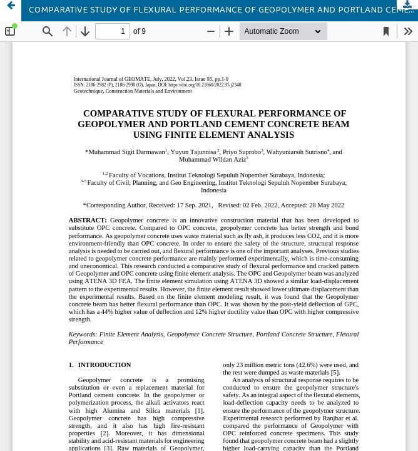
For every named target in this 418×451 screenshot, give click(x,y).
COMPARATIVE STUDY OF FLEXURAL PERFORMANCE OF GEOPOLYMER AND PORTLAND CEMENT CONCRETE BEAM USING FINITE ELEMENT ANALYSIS (223, 11)
